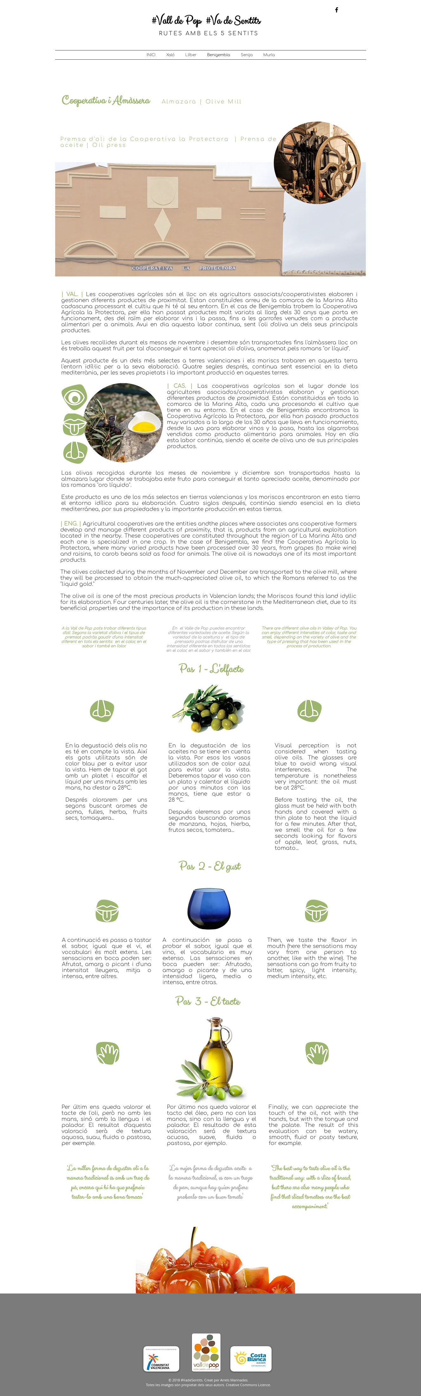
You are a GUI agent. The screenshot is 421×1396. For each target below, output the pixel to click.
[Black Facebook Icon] (336, 9)
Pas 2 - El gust (209, 867)
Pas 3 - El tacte (207, 1002)
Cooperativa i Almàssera (105, 101)
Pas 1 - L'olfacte (211, 669)
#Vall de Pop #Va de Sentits (206, 21)
